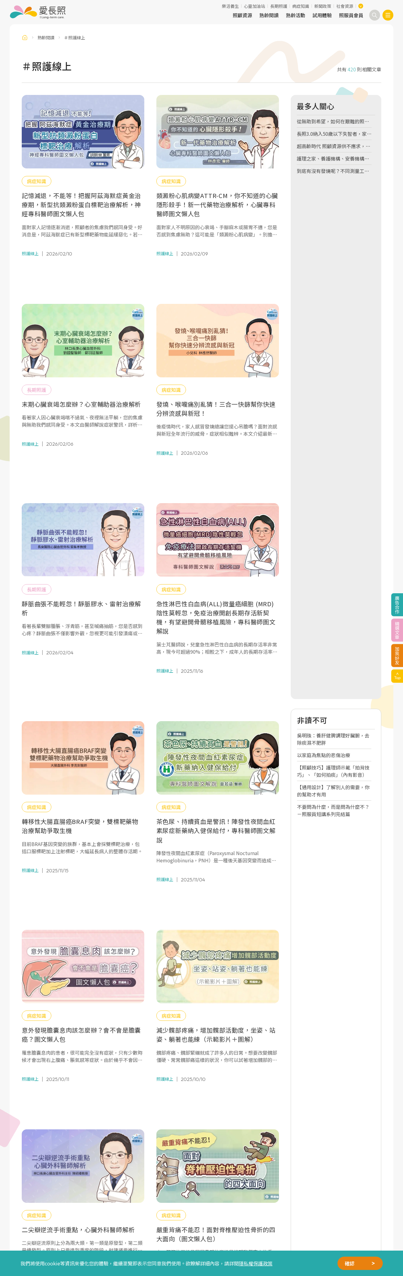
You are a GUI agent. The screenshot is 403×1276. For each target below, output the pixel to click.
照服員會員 (351, 15)
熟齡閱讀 (269, 15)
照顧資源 (242, 15)
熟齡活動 (295, 15)
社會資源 (344, 6)
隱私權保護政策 (256, 1263)
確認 (349, 1263)
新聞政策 (322, 6)
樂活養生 (230, 6)
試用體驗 (322, 15)
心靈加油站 (254, 6)
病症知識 (300, 6)
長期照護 (278, 6)
